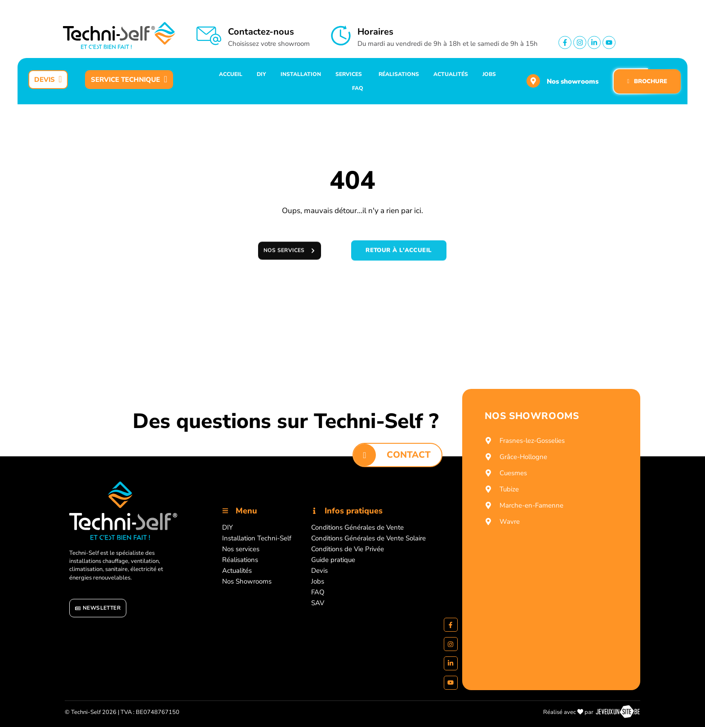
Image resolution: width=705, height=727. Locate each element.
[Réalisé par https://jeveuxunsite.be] (617, 712)
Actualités (237, 570)
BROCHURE (647, 81)
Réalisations (240, 559)
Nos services (240, 548)
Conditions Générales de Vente (357, 527)
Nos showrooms (572, 81)
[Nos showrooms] (533, 81)
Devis (319, 570)
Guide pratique (333, 559)
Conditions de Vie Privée (347, 548)
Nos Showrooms (247, 581)
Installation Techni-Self (256, 538)
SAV (317, 602)
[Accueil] (123, 511)
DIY (227, 527)
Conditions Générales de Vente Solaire (368, 538)
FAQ (318, 592)
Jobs (317, 581)
